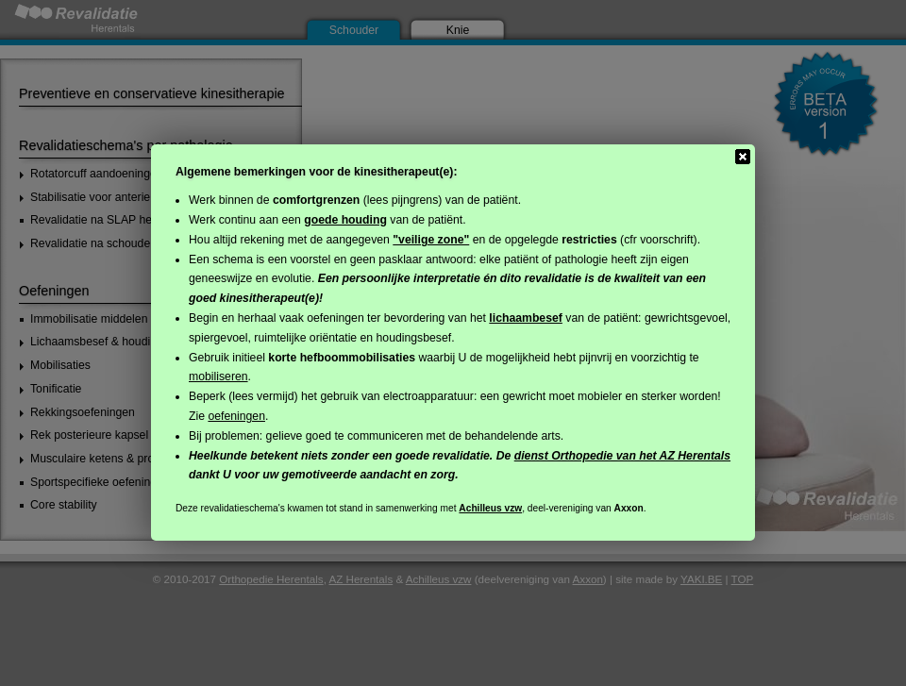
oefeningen (236, 416)
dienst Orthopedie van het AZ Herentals (622, 455)
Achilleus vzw (490, 508)
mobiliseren (218, 376)
